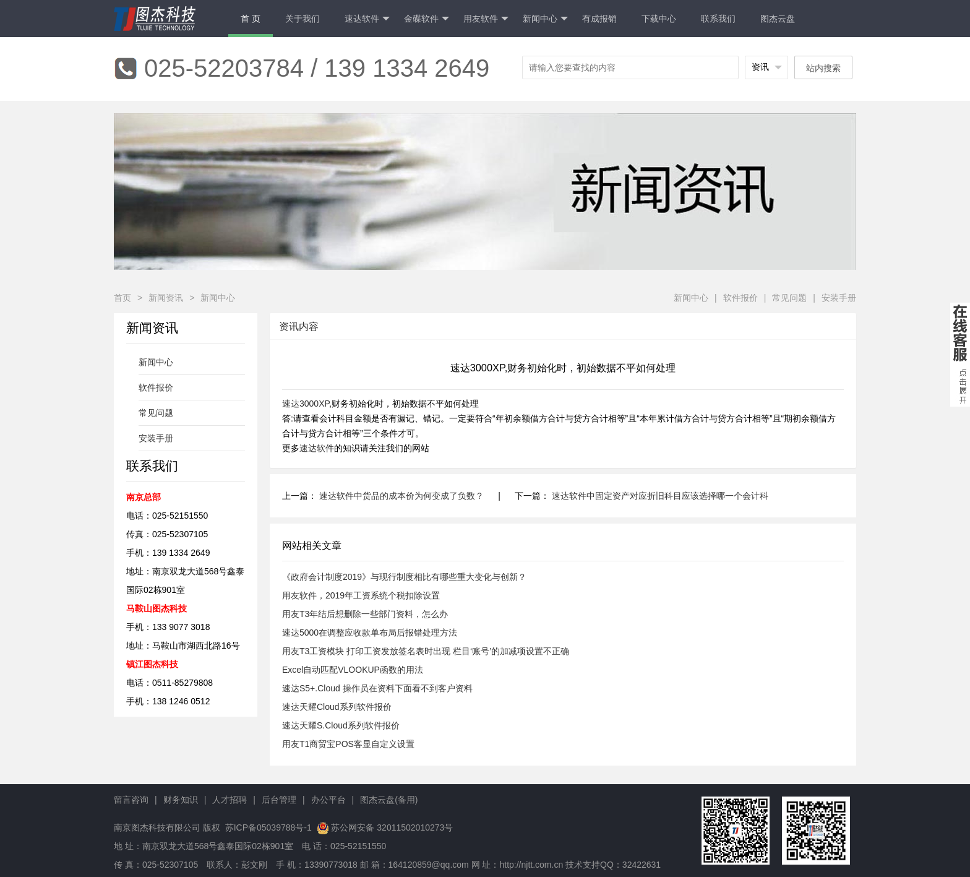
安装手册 (839, 298)
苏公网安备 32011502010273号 (392, 827)
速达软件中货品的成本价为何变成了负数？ (401, 496)
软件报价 (740, 298)
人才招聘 (229, 800)
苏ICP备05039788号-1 (267, 827)
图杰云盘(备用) (389, 800)
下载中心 (659, 19)
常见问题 (789, 298)
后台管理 (279, 800)
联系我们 (718, 19)
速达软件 (367, 19)
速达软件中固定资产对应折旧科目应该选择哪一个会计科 (660, 496)
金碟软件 (426, 19)
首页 (122, 298)
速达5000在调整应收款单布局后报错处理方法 (369, 632)
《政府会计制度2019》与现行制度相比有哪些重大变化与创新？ (404, 577)
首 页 (250, 19)
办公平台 (328, 800)
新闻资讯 (165, 298)
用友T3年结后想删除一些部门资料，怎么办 (365, 614)
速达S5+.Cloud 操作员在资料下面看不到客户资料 (377, 688)
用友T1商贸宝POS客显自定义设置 (348, 744)
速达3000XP (305, 403)
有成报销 (599, 19)
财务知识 (180, 800)
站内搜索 (823, 68)
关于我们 (302, 19)
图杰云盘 (777, 19)
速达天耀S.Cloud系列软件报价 (341, 725)
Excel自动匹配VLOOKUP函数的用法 (352, 670)
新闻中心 (545, 19)
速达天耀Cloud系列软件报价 (337, 707)
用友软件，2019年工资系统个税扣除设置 (361, 595)
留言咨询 (131, 800)
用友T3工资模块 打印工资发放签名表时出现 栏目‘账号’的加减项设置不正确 (425, 651)
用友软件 (486, 19)
